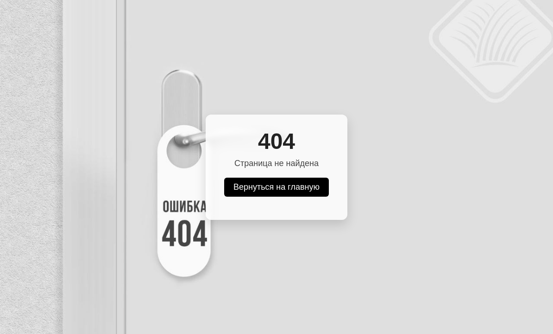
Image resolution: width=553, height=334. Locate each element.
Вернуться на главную (276, 187)
